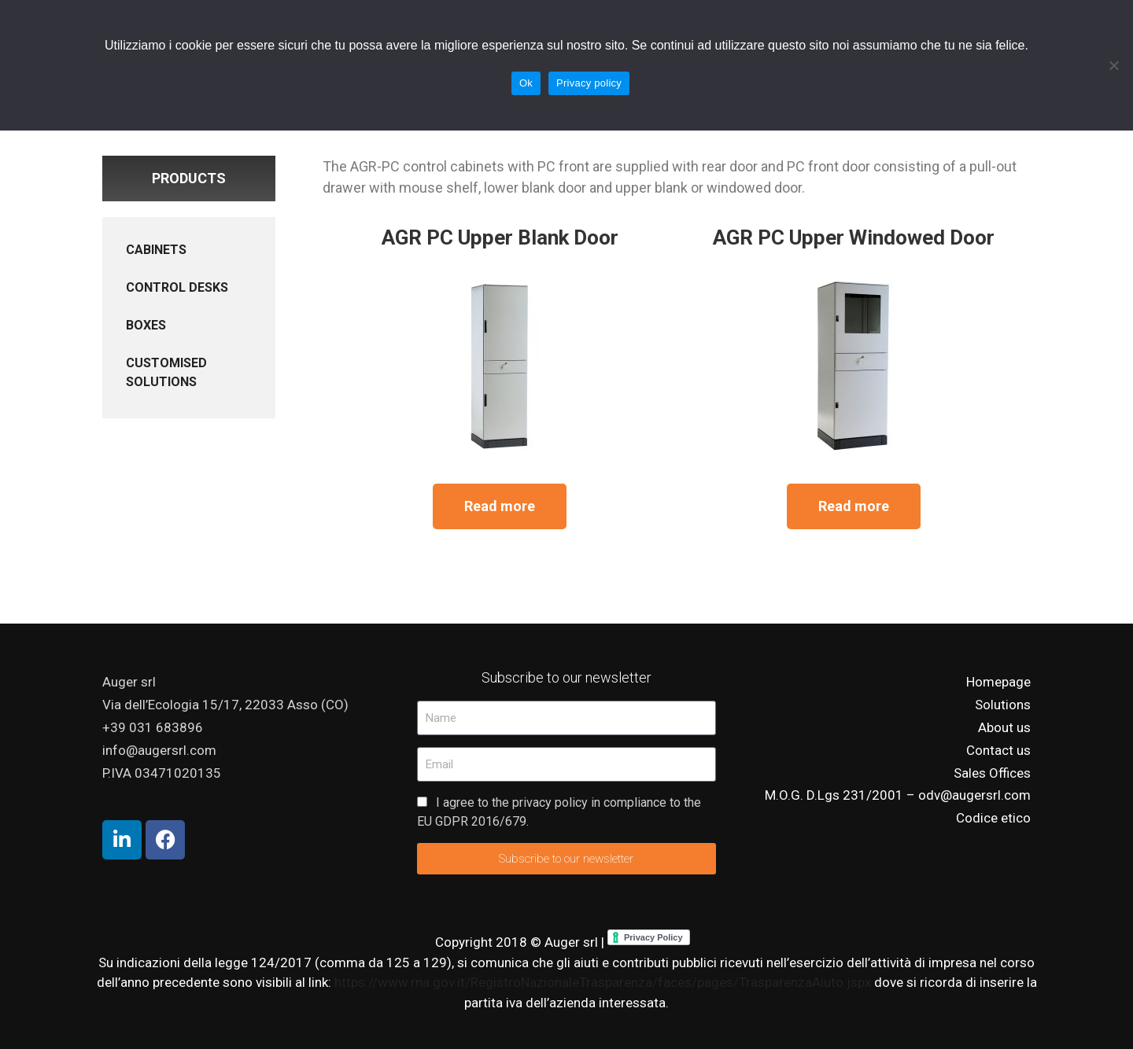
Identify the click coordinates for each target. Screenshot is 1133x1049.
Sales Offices (992, 773)
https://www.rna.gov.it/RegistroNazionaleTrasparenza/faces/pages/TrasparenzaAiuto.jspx (604, 982)
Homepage (998, 682)
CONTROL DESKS (177, 287)
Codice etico (993, 818)
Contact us (998, 750)
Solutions (1003, 704)
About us (1004, 727)
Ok (526, 83)
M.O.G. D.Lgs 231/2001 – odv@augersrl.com (898, 795)
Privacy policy (589, 83)
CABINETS (156, 249)
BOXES (146, 325)
